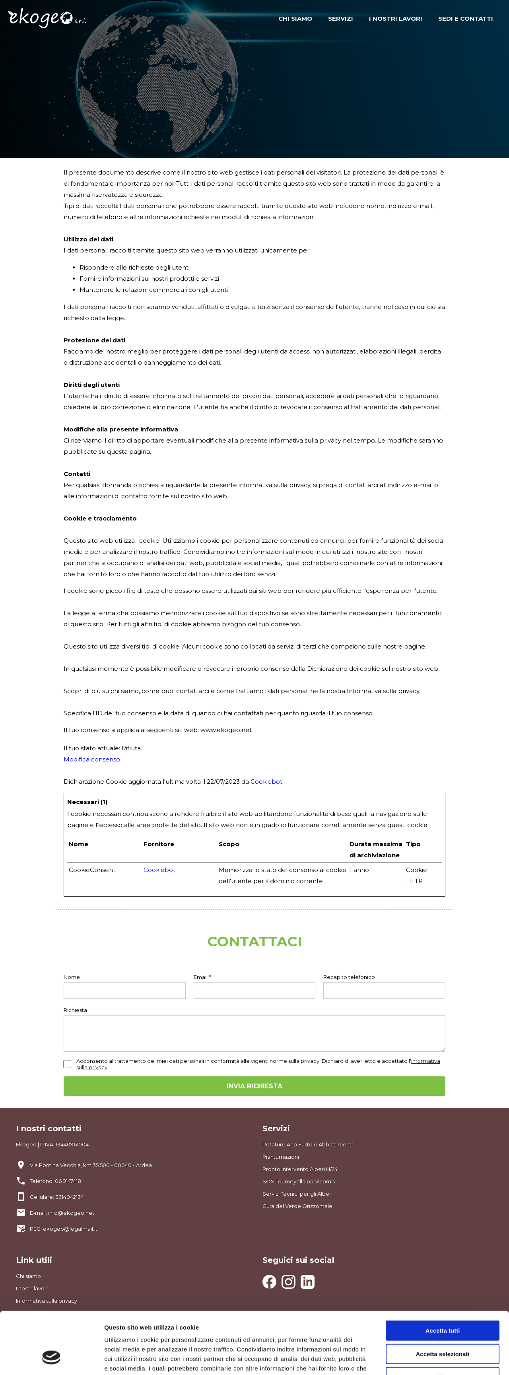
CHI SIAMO (295, 18)
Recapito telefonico (349, 977)
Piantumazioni (280, 1157)
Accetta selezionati (442, 1301)
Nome (72, 977)
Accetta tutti (442, 1277)
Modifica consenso (92, 759)
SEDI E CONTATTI (465, 18)
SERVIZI (340, 18)
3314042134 (69, 1197)
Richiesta (75, 1010)
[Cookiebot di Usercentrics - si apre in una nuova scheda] (51, 1359)
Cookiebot (266, 781)
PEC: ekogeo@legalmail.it (63, 1228)
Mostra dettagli (418, 1359)
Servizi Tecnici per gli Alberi (297, 1194)
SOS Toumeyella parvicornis (298, 1181)
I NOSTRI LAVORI (395, 18)
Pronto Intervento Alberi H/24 (300, 1169)
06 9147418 (68, 1181)
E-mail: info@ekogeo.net (62, 1213)
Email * (202, 977)
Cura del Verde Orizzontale (297, 1206)
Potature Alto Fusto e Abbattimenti (307, 1144)
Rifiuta (442, 1324)
